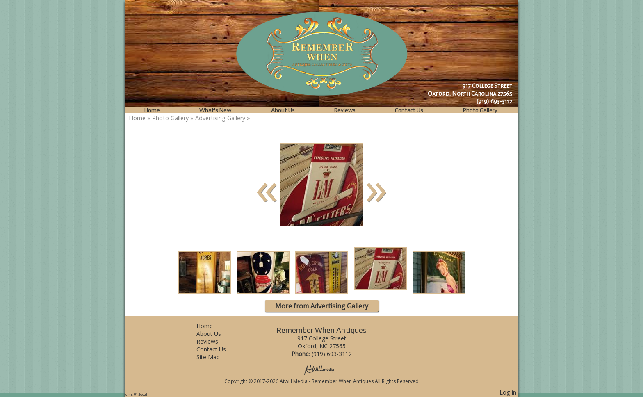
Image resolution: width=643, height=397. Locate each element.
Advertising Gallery (220, 118)
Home (152, 110)
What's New (215, 110)
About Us (283, 110)
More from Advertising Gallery (321, 305)
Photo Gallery (480, 110)
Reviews (345, 110)
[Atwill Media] (321, 369)
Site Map (214, 357)
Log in (507, 392)
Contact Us (409, 110)
